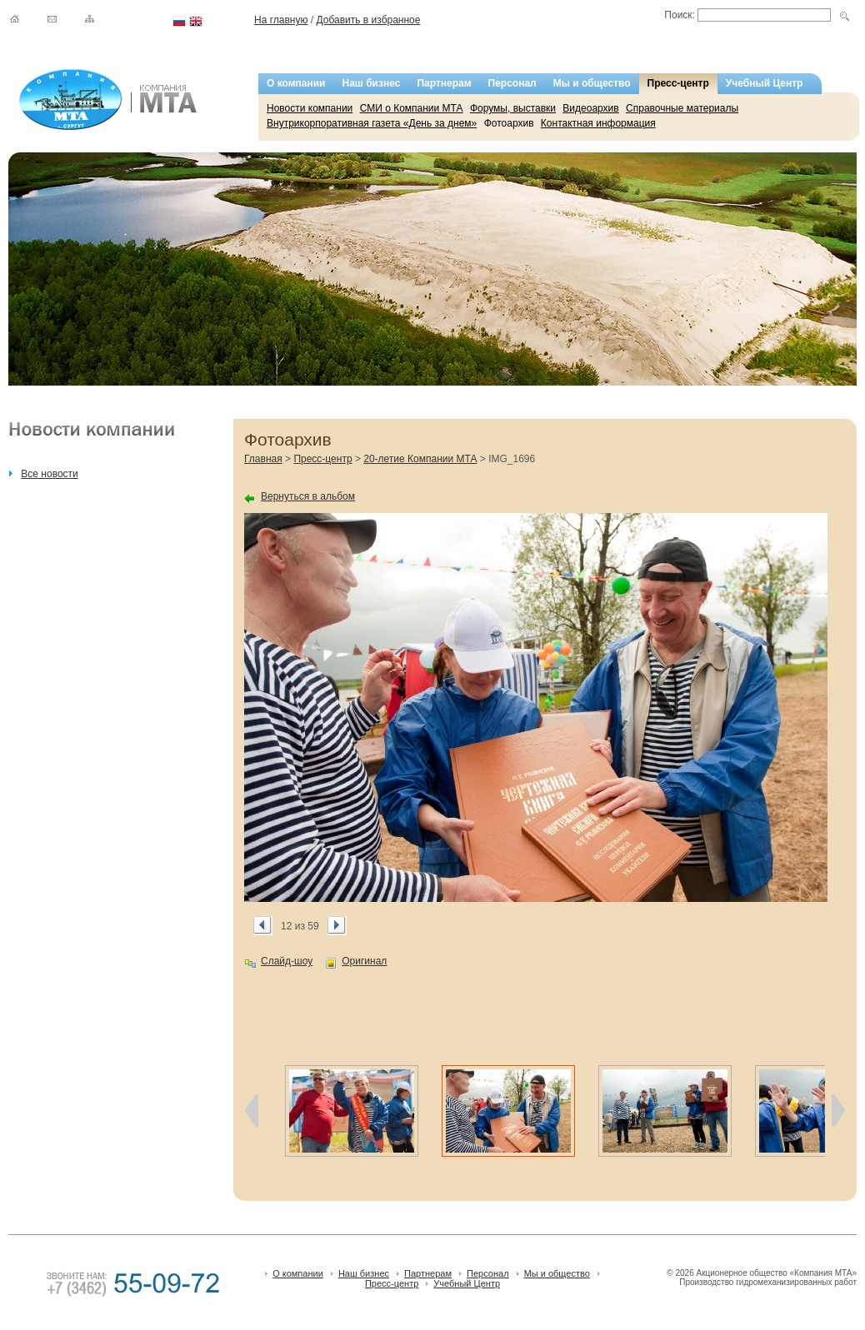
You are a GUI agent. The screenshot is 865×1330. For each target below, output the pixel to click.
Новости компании (309, 108)
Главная (263, 459)
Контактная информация (598, 123)
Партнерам (444, 83)
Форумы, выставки (513, 108)
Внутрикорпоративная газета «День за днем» (372, 123)
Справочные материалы (682, 108)
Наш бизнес (371, 83)
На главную (281, 20)
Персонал (512, 83)
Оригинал (364, 961)
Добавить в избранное (368, 20)
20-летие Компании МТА (420, 459)
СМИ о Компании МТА (411, 108)
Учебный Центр (764, 83)
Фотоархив (509, 123)
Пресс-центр (678, 83)
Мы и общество (592, 83)
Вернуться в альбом (308, 496)
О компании (296, 83)
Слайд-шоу (286, 961)
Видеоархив (590, 108)
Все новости (49, 474)
